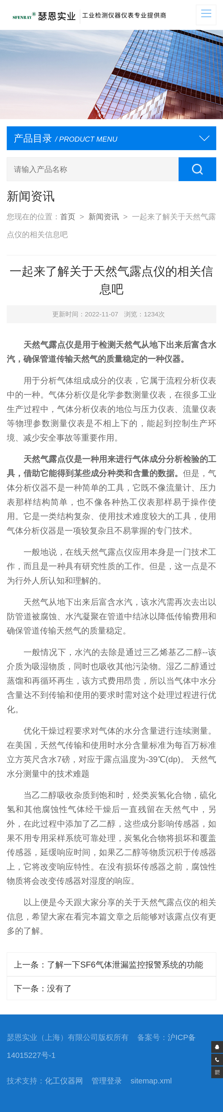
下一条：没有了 (43, 988)
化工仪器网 (64, 1080)
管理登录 (106, 1080)
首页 (67, 216)
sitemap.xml (151, 1080)
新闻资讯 (103, 216)
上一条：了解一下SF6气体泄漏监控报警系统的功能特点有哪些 (108, 968)
